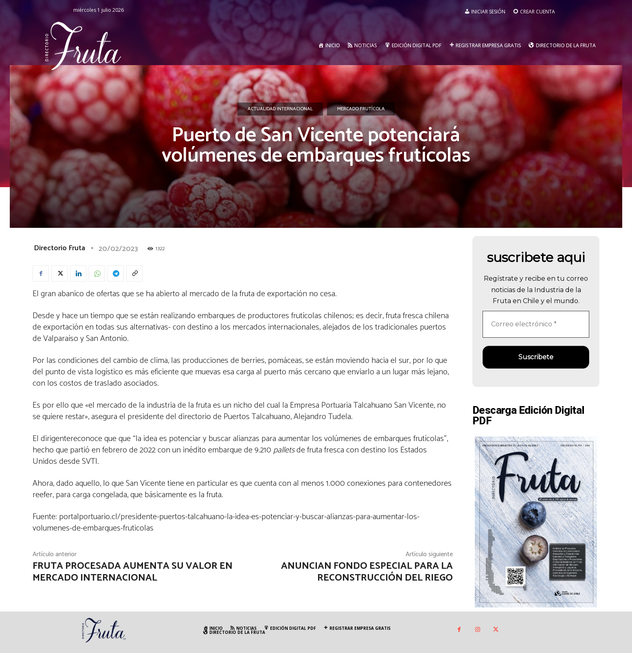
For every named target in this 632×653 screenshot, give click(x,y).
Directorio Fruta (59, 248)
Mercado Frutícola (361, 109)
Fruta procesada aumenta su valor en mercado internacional (133, 572)
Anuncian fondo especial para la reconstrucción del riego (367, 572)
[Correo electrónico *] (536, 324)
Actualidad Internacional (280, 109)
